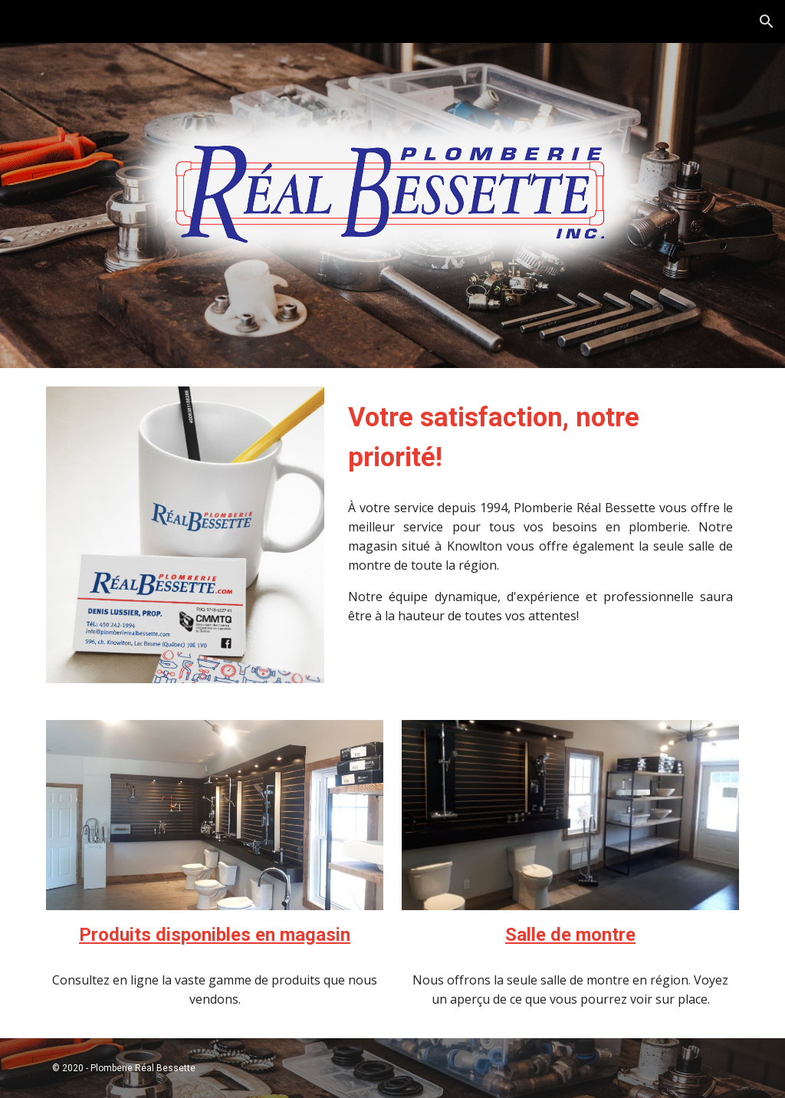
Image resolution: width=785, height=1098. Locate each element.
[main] (540, 437)
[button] (766, 21)
